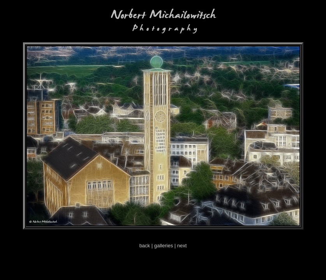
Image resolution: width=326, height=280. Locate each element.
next (182, 245)
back (144, 245)
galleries (163, 245)
